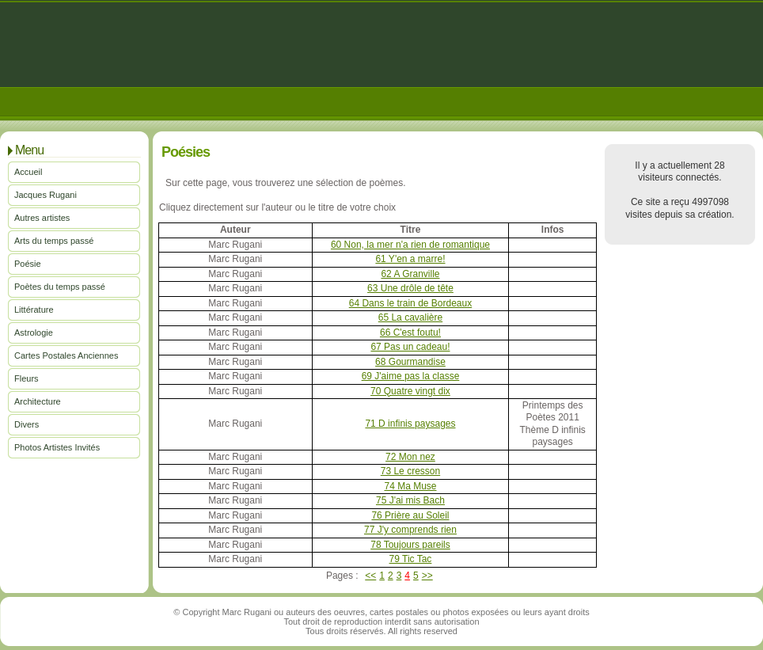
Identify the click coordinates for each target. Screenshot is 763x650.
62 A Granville (410, 273)
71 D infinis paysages (410, 423)
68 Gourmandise (410, 361)
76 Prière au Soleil (410, 515)
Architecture (37, 401)
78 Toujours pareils (410, 544)
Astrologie (33, 332)
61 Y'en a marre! (410, 258)
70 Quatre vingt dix (410, 391)
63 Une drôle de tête (410, 288)
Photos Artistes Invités (57, 447)
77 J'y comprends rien (410, 529)
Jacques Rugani (45, 195)
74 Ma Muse (410, 486)
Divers (26, 424)
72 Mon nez (410, 456)
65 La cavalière (410, 317)
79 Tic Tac (410, 558)
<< (370, 575)
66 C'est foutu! (410, 332)
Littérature (34, 309)
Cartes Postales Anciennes (66, 355)
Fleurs (26, 378)
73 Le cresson (410, 471)
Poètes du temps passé (59, 286)
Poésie (27, 263)
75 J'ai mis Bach (410, 500)
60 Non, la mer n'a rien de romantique (410, 244)
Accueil (28, 172)
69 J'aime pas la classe (411, 376)
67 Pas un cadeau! (410, 346)
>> (427, 575)
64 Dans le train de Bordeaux (410, 303)
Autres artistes (42, 217)
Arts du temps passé (53, 240)
